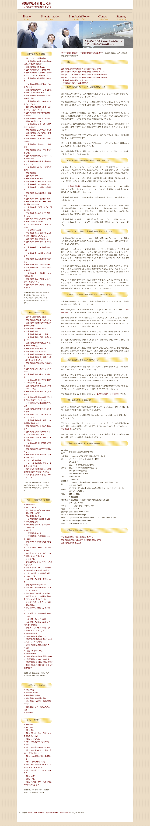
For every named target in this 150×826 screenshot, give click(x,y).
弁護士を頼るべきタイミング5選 (38, 602)
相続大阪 (29, 713)
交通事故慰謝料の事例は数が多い (39, 320)
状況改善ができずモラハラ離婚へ (39, 510)
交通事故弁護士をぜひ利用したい (39, 184)
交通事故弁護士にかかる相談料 (38, 265)
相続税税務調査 (32, 693)
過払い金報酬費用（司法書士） (38, 742)
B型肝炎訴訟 (31, 653)
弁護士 (28, 530)
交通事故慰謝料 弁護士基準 (108, 394)
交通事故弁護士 (32, 176)
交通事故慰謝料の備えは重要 (37, 334)
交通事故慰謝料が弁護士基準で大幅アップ (77, 80)
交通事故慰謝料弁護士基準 (36, 349)
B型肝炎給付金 (31, 633)
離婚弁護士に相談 (33, 513)
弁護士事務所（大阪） (34, 533)
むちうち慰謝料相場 (33, 460)
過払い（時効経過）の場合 (36, 762)
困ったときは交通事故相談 (36, 58)
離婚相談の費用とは (33, 516)
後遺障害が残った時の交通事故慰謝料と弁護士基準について (84, 72)
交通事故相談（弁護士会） (36, 67)
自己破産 (29, 727)
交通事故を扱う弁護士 (34, 179)
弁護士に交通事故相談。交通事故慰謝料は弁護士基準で (48, 812)
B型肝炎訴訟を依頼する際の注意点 (39, 662)
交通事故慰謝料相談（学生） (37, 328)
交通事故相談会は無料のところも (39, 130)
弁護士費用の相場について (36, 585)
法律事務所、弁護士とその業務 (38, 593)
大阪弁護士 (30, 605)
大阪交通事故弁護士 (33, 230)
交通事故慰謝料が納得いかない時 (39, 354)
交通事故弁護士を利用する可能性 (39, 181)
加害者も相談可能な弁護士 (36, 317)
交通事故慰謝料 (32, 331)
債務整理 (29, 724)
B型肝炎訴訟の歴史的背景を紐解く (39, 656)
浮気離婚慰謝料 (32, 522)
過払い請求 (30, 730)
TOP (63, 53)
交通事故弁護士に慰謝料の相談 (38, 199)
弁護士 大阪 (30, 559)
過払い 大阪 (30, 779)
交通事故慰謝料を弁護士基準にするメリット (78, 537)
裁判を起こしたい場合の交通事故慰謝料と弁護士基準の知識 (84, 74)
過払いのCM (31, 776)
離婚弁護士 (30, 504)
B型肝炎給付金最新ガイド (36, 636)
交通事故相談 (31, 173)
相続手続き (30, 690)
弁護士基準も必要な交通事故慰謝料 (74, 83)
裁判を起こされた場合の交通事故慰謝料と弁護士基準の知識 (84, 77)
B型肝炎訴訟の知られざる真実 (37, 659)
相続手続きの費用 (33, 695)
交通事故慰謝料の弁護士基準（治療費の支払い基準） (81, 69)
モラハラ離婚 (31, 507)
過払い (28, 744)
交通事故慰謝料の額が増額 (36, 351)
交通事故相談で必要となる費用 (38, 70)
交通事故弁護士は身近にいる (37, 239)
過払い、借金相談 (33, 739)
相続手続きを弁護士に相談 (36, 698)
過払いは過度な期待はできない (38, 747)
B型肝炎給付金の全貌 (34, 651)
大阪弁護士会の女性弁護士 (36, 619)
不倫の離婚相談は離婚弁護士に (38, 519)
